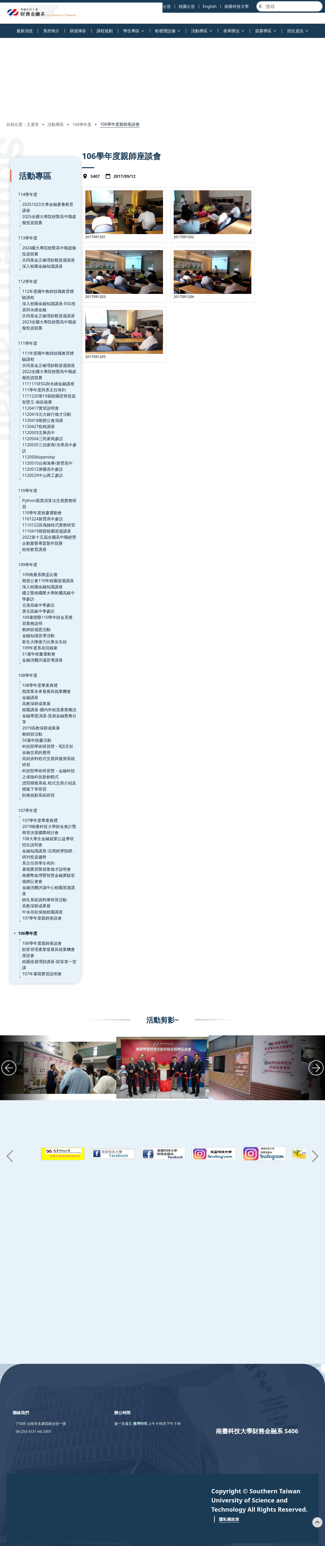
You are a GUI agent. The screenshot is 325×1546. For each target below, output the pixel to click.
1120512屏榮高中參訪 (38, 449)
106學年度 (81, 124)
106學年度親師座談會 (119, 124)
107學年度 (23, 778)
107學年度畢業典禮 (36, 788)
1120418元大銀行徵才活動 (42, 400)
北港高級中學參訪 (34, 579)
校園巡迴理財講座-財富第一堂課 (47, 923)
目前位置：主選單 (22, 124)
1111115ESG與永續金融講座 (44, 370)
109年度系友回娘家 (36, 622)
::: (1, 28)
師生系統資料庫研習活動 (40, 861)
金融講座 (26, 671)
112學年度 (23, 267)
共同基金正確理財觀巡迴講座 (44, 246)
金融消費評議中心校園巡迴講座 (46, 855)
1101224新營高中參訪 (38, 493)
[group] (70, 1031)
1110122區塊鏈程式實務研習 (44, 499)
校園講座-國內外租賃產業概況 (45, 683)
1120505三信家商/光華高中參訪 (47, 431)
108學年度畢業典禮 (36, 659)
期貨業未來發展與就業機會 (42, 665)
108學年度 (23, 649)
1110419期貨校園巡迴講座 (42, 505)
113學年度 (23, 224)
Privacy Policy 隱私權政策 (206, 1538)
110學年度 (23, 471)
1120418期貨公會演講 (38, 406)
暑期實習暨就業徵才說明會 (42, 837)
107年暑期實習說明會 (38, 929)
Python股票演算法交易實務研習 (47, 480)
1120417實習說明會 (36, 394)
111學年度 (23, 329)
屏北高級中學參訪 (34, 585)
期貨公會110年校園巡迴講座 (44, 554)
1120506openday (34, 437)
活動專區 (55, 124)
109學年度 (23, 538)
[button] (9, 1031)
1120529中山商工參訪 (38, 455)
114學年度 (23, 187)
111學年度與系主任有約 (40, 376)
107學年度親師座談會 (38, 880)
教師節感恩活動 (32, 603)
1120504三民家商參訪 (38, 425)
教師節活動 (28, 702)
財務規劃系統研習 (34, 763)
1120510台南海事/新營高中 (43, 443)
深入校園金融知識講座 (38, 252)
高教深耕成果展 (32, 677)
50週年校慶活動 (32, 708)
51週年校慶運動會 (34, 628)
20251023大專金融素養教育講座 (47, 196)
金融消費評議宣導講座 (38, 634)
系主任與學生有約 (34, 831)
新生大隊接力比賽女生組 (40, 616)
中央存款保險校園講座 (38, 874)
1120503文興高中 (34, 419)
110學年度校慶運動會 (38, 487)
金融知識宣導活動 (34, 609)
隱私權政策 (229, 1482)
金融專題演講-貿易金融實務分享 (47, 690)
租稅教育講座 (30, 523)
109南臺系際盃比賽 (36, 548)
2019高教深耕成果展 (37, 696)
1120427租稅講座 (34, 413)
